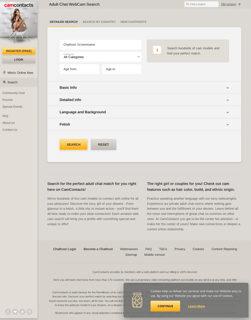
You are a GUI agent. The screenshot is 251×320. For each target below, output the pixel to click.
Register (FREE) (19, 51)
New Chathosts (133, 22)
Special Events (12, 106)
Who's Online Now (20, 73)
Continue (165, 306)
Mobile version (154, 254)
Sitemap (131, 254)
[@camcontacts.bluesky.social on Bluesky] (15, 312)
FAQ (5, 116)
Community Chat (13, 93)
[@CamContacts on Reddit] (22, 312)
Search (12, 82)
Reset (103, 144)
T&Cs (163, 249)
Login (18, 59)
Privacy (180, 249)
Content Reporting (224, 249)
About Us (8, 123)
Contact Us (9, 129)
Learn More (196, 306)
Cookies (198, 249)
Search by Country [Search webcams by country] (99, 22)
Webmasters (129, 249)
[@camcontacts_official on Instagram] (29, 312)
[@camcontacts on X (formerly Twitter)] (8, 312)
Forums (7, 100)
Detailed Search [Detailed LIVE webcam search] (64, 22)
